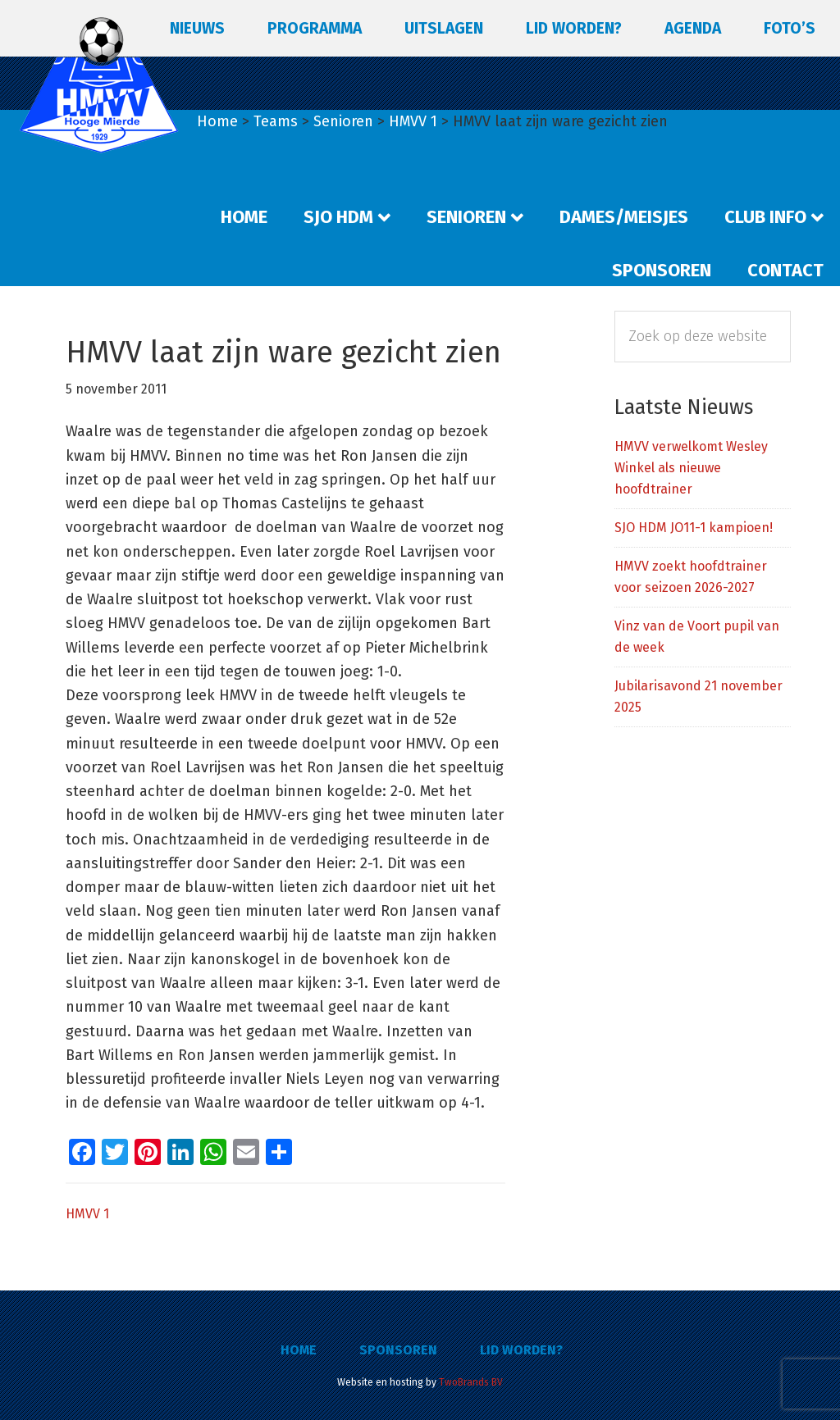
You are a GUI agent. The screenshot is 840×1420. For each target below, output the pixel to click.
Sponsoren (398, 1350)
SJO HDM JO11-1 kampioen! (693, 527)
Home (299, 1350)
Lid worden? (521, 1350)
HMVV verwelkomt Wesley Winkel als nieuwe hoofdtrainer (691, 468)
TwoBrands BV (471, 1382)
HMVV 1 (87, 1214)
